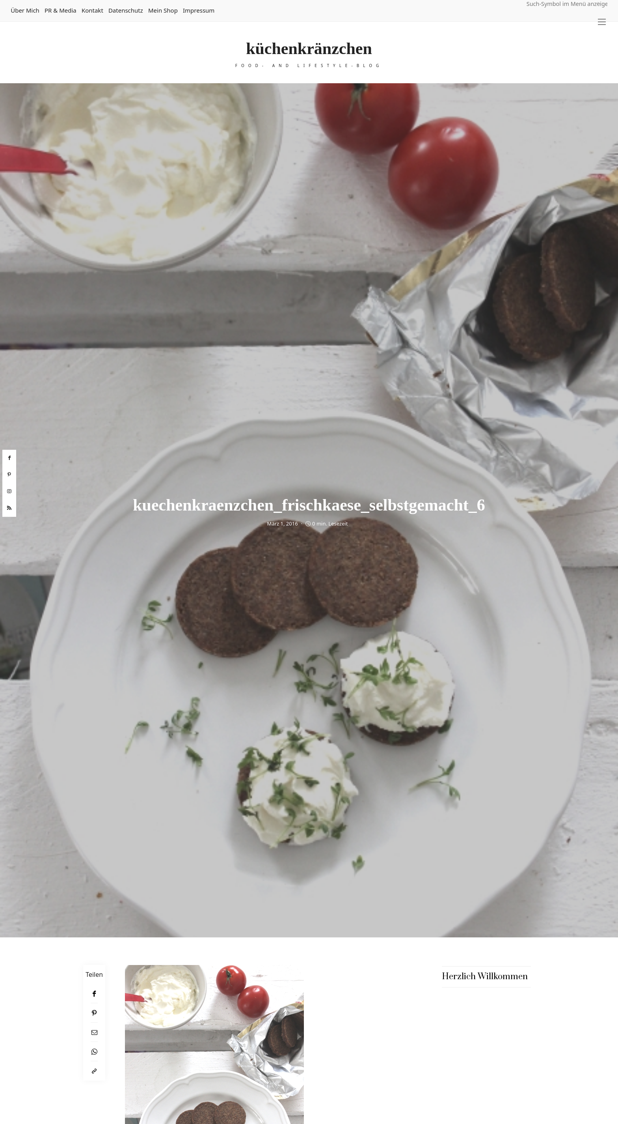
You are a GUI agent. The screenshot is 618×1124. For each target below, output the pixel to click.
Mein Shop (163, 10)
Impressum (198, 10)
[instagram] (9, 491)
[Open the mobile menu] (602, 22)
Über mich (25, 10)
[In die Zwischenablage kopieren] (94, 1071)
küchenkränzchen (309, 48)
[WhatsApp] (94, 1051)
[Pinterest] (94, 1013)
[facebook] (9, 458)
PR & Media (60, 10)
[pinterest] (9, 474)
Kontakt (92, 10)
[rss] (9, 508)
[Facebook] (94, 993)
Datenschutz (125, 10)
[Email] (94, 1032)
